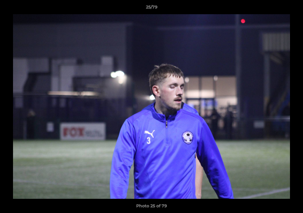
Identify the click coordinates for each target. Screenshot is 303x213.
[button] (292, 8)
